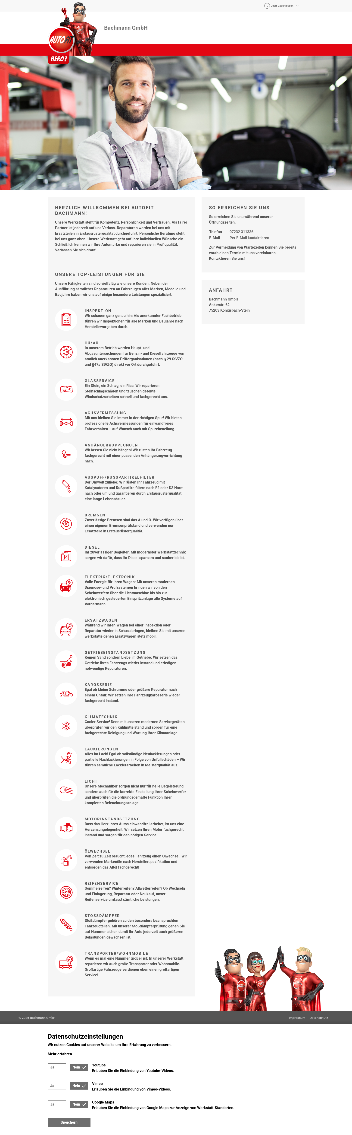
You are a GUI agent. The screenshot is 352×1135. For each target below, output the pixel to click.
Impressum (297, 1018)
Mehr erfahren (60, 1054)
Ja (52, 1067)
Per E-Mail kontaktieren (249, 238)
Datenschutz (319, 1018)
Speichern (69, 1122)
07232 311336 (241, 232)
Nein (76, 1067)
